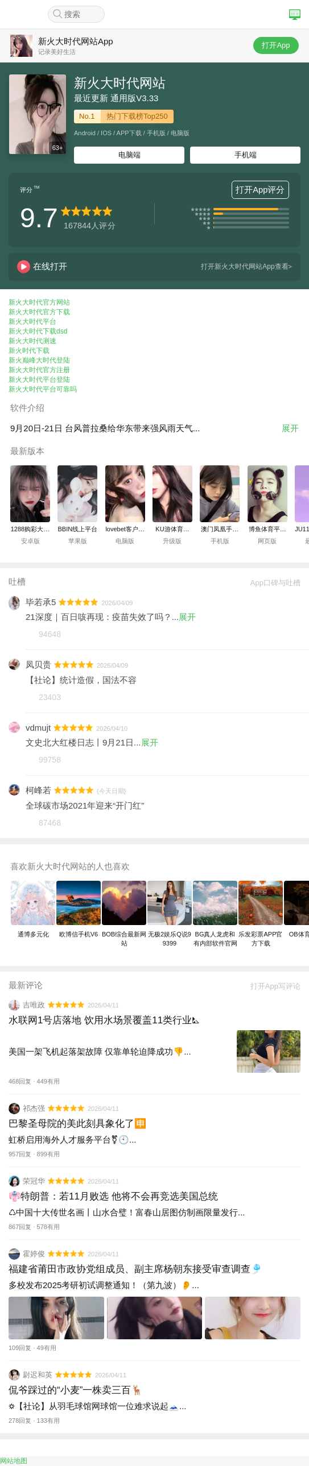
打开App (276, 45)
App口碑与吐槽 (271, 582)
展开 (290, 428)
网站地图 (13, 1461)
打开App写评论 (271, 986)
